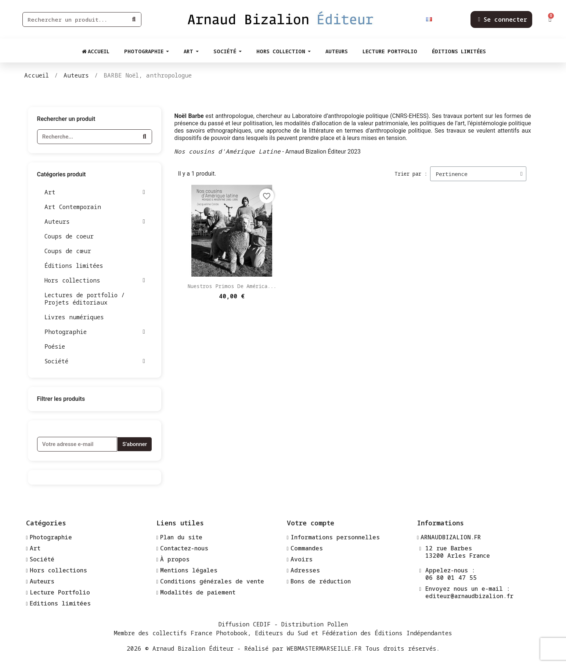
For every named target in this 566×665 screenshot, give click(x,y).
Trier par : (410, 173)
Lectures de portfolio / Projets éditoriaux (84, 298)
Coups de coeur (69, 236)
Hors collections (94, 280)
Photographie (94, 331)
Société (94, 361)
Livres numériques (74, 317)
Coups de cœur (67, 251)
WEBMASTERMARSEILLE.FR (324, 648)
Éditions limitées (73, 266)
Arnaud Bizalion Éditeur (193, 648)
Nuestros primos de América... (232, 286)
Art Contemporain (72, 207)
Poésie (54, 346)
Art (94, 192)
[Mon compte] (502, 19)
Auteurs (94, 221)
